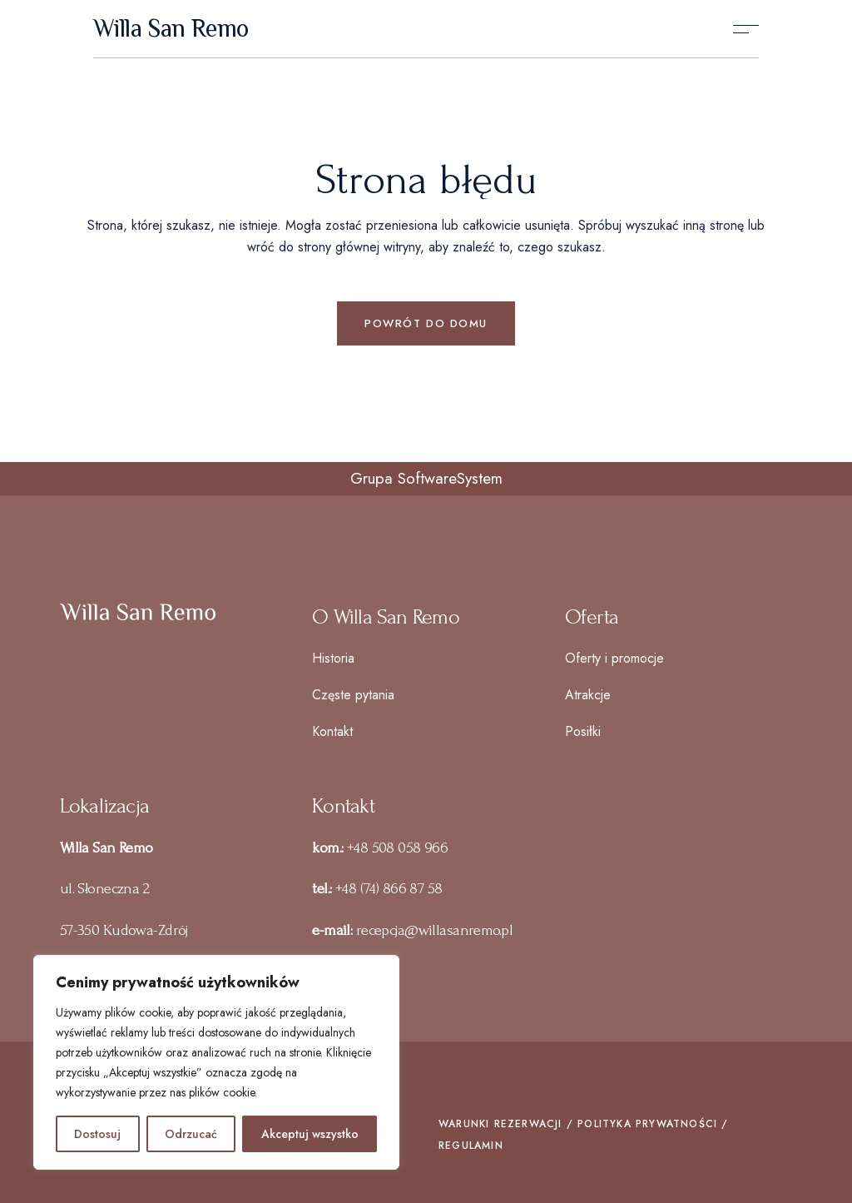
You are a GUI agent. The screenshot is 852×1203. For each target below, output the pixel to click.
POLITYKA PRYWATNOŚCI (647, 1123)
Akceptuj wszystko (310, 1134)
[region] (216, 1062)
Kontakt (332, 731)
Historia (333, 658)
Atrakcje (588, 694)
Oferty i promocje (614, 658)
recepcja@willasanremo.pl (434, 930)
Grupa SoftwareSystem (426, 478)
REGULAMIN (470, 1145)
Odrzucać (191, 1134)
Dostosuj (97, 1134)
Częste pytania (353, 694)
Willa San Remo (171, 29)
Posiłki (583, 731)
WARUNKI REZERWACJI (500, 1123)
